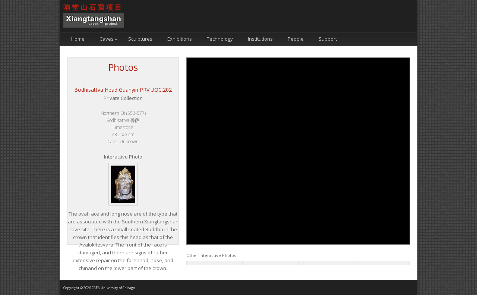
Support (328, 38)
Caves (108, 38)
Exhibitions (179, 38)
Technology (220, 38)
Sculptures (140, 38)
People (296, 38)
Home (78, 38)
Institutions (260, 38)
